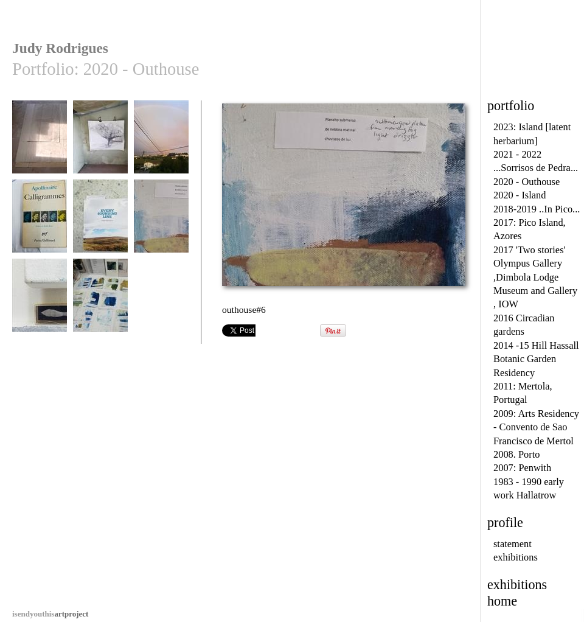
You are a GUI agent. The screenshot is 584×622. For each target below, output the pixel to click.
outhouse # (39, 142)
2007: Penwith (522, 467)
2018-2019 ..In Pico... (536, 209)
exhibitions (515, 557)
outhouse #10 (100, 142)
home (502, 601)
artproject (50, 613)
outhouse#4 (39, 222)
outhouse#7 (39, 301)
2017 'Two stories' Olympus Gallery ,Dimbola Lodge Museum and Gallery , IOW (535, 277)
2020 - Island (519, 195)
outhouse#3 (161, 142)
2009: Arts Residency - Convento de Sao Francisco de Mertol (536, 427)
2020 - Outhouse (526, 181)
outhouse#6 (161, 222)
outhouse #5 (100, 222)
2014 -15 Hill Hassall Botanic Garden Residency (536, 359)
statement (512, 544)
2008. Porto (516, 454)
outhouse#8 (100, 301)
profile (505, 522)
